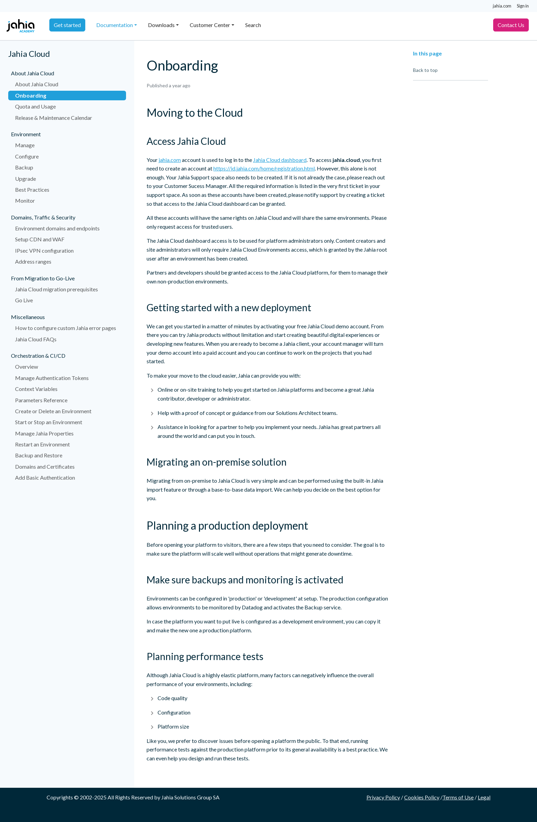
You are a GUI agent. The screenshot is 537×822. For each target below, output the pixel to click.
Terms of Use (458, 797)
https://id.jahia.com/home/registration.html (264, 168)
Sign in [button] (523, 6)
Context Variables (36, 388)
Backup (24, 167)
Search (253, 25)
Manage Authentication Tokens (52, 378)
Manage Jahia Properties (44, 433)
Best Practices (32, 189)
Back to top (425, 70)
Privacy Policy (383, 797)
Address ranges (33, 261)
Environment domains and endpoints (57, 228)
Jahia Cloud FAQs (36, 339)
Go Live (24, 300)
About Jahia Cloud (36, 84)
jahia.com (502, 6)
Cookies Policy (421, 797)
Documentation (114, 25)
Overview (26, 366)
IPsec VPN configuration (44, 250)
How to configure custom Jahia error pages (65, 328)
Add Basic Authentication (45, 477)
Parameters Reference (41, 400)
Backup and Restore (38, 455)
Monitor (25, 200)
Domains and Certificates (45, 466)
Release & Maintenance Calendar (53, 117)
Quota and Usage (35, 106)
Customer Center (210, 25)
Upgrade (25, 178)
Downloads (161, 25)
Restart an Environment (42, 444)
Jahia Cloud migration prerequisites (56, 289)
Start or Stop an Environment (48, 422)
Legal (484, 797)
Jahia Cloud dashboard (280, 159)
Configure (27, 156)
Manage (25, 145)
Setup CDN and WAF (39, 239)
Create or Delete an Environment (53, 411)
